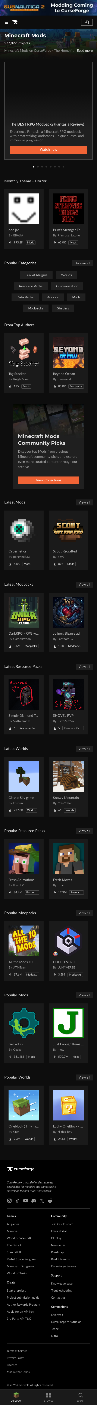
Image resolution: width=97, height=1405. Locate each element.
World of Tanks (17, 1273)
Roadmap (57, 1252)
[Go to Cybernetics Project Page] (24, 540)
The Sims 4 (14, 1245)
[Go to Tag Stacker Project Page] (24, 363)
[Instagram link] (9, 1200)
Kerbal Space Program (21, 1259)
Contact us (58, 1297)
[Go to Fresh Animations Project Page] (24, 869)
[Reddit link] (50, 1200)
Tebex (55, 1329)
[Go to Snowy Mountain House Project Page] (68, 787)
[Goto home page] (15, 22)
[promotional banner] (48, 8)
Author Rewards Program (23, 1304)
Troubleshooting (61, 1290)
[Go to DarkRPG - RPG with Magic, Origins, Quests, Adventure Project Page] (24, 622)
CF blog (56, 1238)
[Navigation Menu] (6, 22)
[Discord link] (33, 1200)
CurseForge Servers (63, 1266)
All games (13, 1224)
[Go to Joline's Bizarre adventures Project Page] (68, 622)
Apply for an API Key (20, 1311)
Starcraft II (14, 1252)
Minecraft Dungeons (20, 1266)
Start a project (16, 1290)
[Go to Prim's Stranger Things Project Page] (68, 219)
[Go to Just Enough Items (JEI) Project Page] (68, 1033)
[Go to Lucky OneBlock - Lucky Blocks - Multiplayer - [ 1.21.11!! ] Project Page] (68, 1115)
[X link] (41, 1200)
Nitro (54, 1336)
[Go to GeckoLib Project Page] (24, 1033)
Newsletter (58, 1245)
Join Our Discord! (62, 1224)
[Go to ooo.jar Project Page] (24, 219)
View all (84, 502)
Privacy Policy (15, 1358)
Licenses (12, 1365)
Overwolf (57, 1314)
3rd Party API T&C (19, 1318)
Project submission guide (23, 1297)
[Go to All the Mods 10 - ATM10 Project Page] (24, 951)
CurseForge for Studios (66, 1322)
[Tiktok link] (17, 1200)
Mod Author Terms (18, 1372)
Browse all (82, 263)
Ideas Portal (58, 1231)
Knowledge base (61, 1283)
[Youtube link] (25, 1200)
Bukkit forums (60, 1259)
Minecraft (13, 1231)
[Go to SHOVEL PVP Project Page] (68, 704)
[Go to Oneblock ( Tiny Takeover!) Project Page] (24, 1115)
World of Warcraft (19, 1238)
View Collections (48, 480)
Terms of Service (17, 1351)
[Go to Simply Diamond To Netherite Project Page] (24, 704)
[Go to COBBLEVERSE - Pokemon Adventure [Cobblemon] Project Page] (68, 951)
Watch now (48, 149)
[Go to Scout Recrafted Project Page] (68, 540)
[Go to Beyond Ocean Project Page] (68, 363)
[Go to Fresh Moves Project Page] (68, 869)
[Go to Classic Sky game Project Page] (24, 787)
